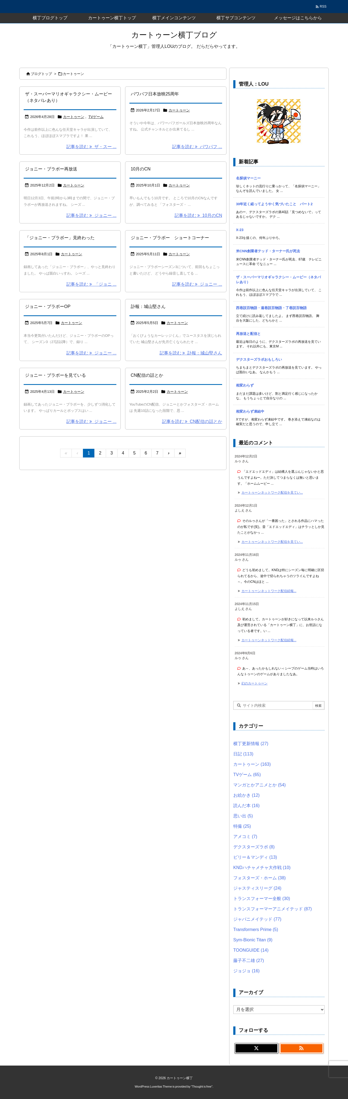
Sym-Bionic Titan (252, 940)
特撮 (242, 826)
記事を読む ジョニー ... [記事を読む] (91, 215)
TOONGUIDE (251, 950)
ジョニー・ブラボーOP (47, 306)
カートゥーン (73, 117)
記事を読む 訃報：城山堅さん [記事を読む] (191, 353)
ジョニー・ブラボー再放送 (51, 169)
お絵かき (246, 795)
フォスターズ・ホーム (259, 878)
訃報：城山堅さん (148, 306)
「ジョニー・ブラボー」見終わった (60, 237)
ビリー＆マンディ (255, 857)
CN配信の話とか (147, 375)
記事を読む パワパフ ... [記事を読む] (197, 146)
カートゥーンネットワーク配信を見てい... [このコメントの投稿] (272, 492)
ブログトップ (41, 74)
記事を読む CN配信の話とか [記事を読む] (192, 421)
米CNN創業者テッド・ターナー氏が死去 (268, 251)
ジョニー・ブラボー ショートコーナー (170, 237)
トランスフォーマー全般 (261, 898)
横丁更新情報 (250, 743)
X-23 (239, 230)
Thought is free (201, 1086)
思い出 (243, 816)
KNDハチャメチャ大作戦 (262, 867)
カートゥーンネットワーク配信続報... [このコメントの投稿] (268, 591)
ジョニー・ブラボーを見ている (55, 375)
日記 (243, 754)
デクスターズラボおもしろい (259, 359)
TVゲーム (96, 117)
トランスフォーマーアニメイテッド (272, 909)
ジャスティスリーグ (257, 888)
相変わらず (245, 385)
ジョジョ (246, 971)
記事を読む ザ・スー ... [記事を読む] (91, 146)
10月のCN (141, 169)
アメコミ (245, 836)
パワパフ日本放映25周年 (155, 94)
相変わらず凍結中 (250, 411)
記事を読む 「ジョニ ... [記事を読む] (91, 284)
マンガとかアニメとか (259, 785)
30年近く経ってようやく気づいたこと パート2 (274, 204)
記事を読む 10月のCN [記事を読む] (198, 215)
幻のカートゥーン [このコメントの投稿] (254, 683)
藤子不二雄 (248, 960)
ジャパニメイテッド (257, 919)
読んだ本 (246, 805)
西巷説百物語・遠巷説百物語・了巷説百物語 (271, 308)
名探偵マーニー (248, 178)
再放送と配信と (248, 334)
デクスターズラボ (254, 847)
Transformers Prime (255, 929)
